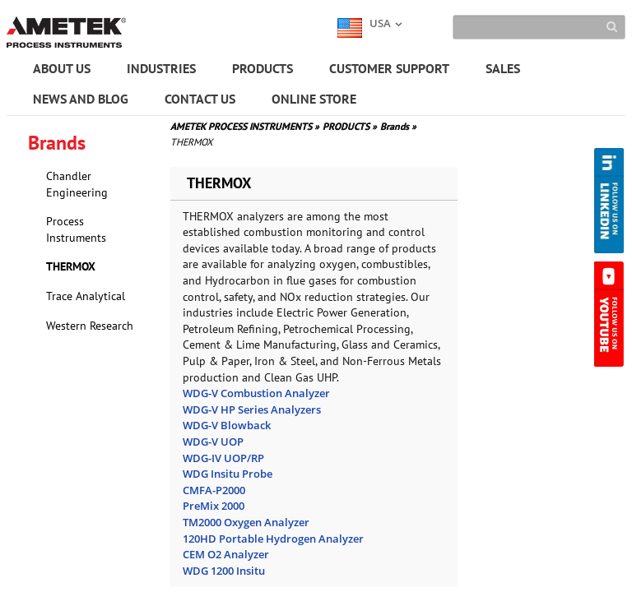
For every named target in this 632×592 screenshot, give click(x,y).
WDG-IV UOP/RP (223, 458)
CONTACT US (200, 98)
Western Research (89, 325)
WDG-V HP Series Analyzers (252, 409)
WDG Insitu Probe (227, 473)
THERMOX (70, 266)
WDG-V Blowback (227, 425)
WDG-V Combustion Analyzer (256, 393)
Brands (398, 126)
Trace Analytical (85, 296)
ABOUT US (62, 68)
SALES (503, 68)
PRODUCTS (262, 68)
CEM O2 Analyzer (226, 554)
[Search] (539, 27)
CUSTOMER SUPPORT (389, 68)
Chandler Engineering (77, 184)
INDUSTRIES (161, 68)
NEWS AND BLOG (80, 98)
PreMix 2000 (213, 505)
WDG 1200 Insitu (224, 570)
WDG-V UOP (213, 441)
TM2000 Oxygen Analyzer (246, 522)
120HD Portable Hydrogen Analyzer (273, 538)
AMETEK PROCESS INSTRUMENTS (244, 126)
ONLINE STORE (314, 98)
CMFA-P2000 (214, 490)
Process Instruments (76, 229)
